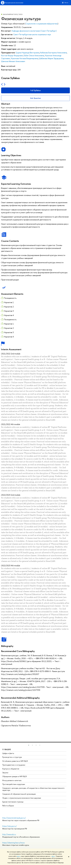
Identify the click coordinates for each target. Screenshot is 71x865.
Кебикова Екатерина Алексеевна (53, 52)
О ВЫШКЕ (6, 749)
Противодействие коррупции (13, 784)
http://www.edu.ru (9, 834)
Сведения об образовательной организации (19, 794)
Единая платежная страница (12, 802)
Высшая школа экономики (14, 3)
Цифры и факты (8, 753)
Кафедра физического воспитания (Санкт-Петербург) (34, 31)
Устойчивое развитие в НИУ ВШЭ (15, 761)
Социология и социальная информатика (41, 23)
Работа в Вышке (8, 806)
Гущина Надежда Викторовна (27, 52)
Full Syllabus (36, 90)
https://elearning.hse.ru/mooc (13, 842)
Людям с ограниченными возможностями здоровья (21, 798)
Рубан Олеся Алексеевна (34, 55)
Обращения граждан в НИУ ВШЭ (14, 776)
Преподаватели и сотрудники (13, 765)
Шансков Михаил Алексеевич (13, 61)
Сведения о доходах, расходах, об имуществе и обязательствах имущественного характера (33, 789)
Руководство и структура (12, 757)
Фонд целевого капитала (11, 780)
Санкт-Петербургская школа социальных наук (32, 34)
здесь (18, 856)
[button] (29, 745)
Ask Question (35, 98)
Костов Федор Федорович (12, 55)
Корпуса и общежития (10, 769)
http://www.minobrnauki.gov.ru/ (14, 818)
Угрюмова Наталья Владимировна (24, 58)
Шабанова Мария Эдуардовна (51, 58)
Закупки (5, 772)
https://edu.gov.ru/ (9, 826)
